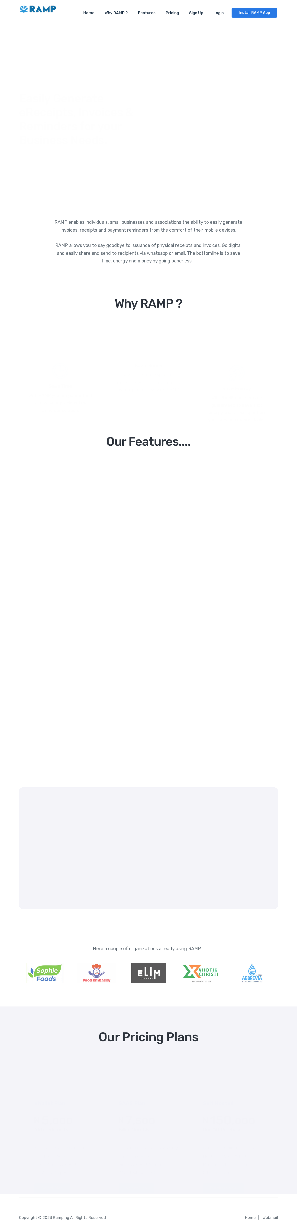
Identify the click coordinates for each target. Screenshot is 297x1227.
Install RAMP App (254, 12)
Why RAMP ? (116, 12)
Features (146, 12)
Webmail (270, 1217)
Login (218, 12)
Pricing (172, 12)
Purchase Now (223, 1182)
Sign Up (196, 12)
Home (88, 12)
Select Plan (52, 1182)
